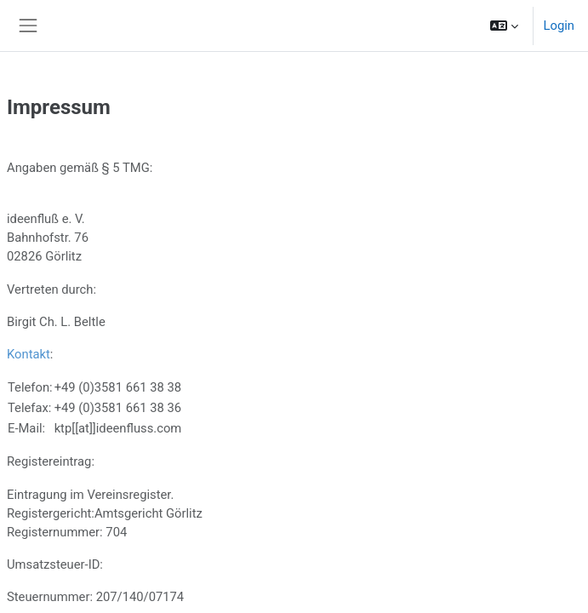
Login (559, 25)
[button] (504, 25)
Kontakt (28, 354)
